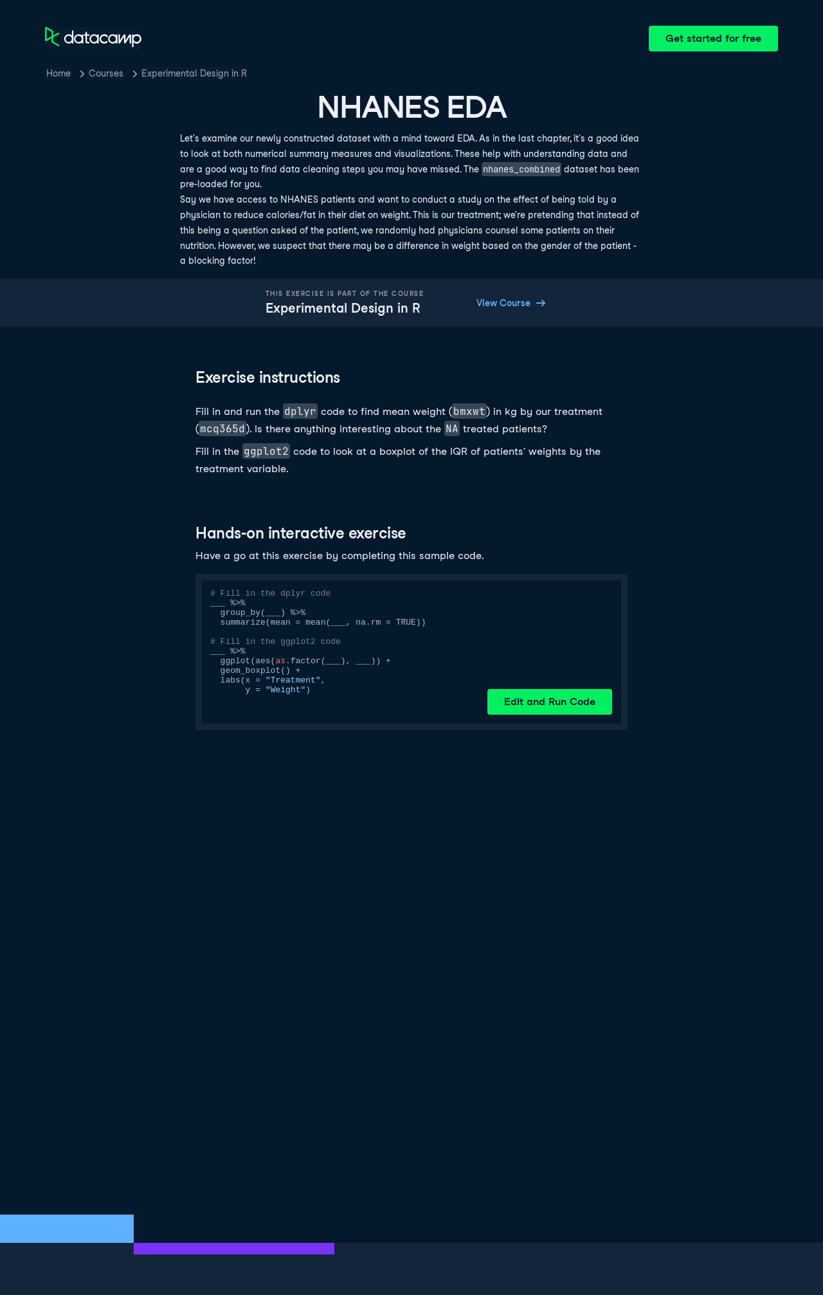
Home (58, 73)
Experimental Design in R (194, 73)
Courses (106, 73)
